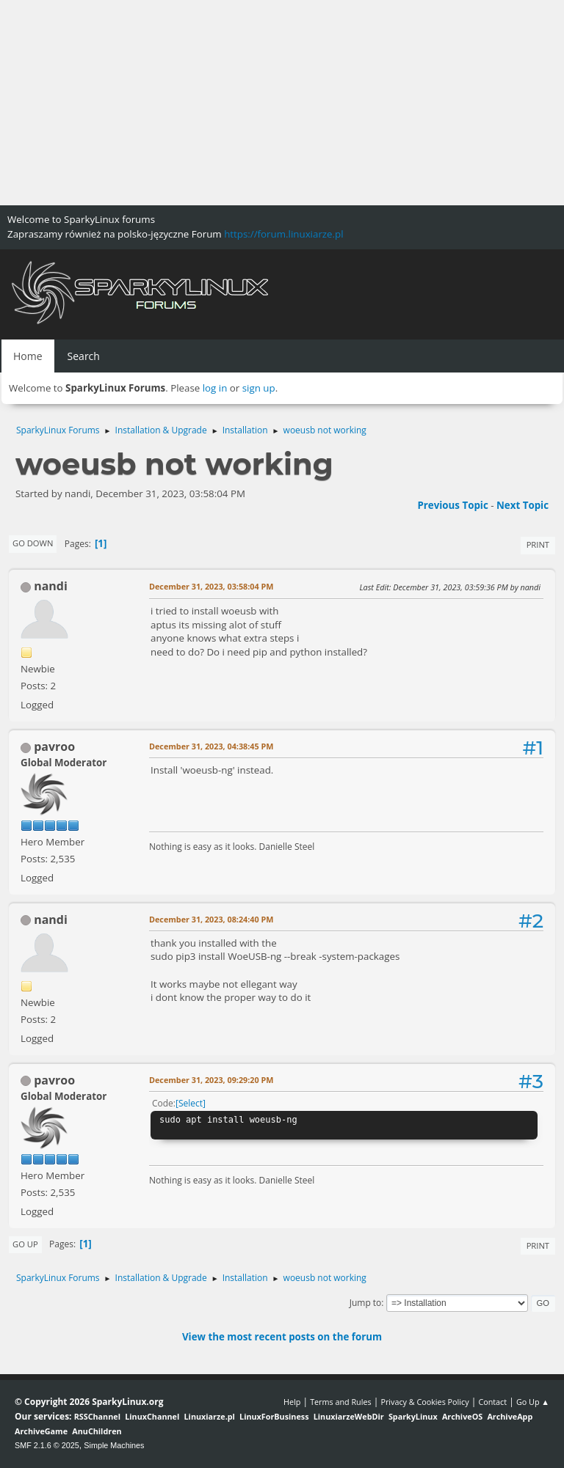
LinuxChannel (152, 1416)
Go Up (25, 1243)
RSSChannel (97, 1416)
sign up (258, 387)
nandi (51, 586)
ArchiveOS (462, 1416)
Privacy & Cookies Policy (424, 1401)
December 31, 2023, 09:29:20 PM (211, 1079)
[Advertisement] (282, 102)
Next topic (522, 505)
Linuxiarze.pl (209, 1416)
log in (215, 387)
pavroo (54, 746)
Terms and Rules (341, 1401)
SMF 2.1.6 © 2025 (47, 1445)
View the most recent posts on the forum (282, 1336)
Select (190, 1103)
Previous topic (452, 505)
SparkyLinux (413, 1416)
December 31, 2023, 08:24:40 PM (211, 919)
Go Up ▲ (532, 1401)
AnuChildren (96, 1430)
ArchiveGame (41, 1430)
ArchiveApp (509, 1416)
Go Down (32, 542)
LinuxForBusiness (273, 1416)
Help (291, 1401)
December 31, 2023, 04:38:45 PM (211, 746)
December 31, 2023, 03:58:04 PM (211, 586)
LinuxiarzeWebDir (349, 1416)
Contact (492, 1401)
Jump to (366, 1302)
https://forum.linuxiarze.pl (283, 234)
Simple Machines (114, 1445)
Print (538, 544)
